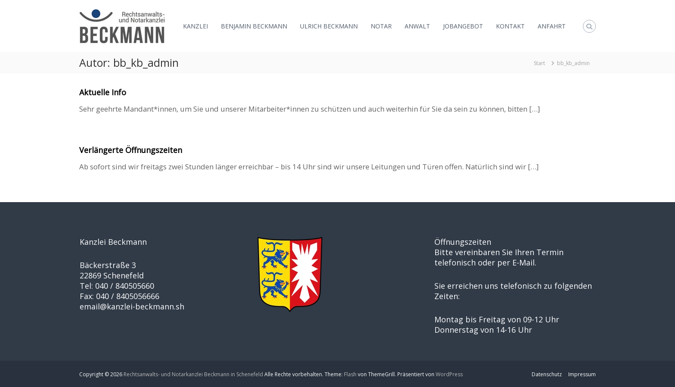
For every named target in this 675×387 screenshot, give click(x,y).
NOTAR (381, 26)
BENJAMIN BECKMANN (254, 26)
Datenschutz (547, 374)
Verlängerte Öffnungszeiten (130, 150)
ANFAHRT (552, 26)
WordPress (449, 374)
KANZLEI (195, 26)
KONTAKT (510, 26)
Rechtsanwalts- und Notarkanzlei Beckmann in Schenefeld (193, 374)
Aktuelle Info (102, 92)
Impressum (582, 374)
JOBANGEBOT (463, 26)
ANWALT (417, 26)
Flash (350, 374)
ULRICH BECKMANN (329, 26)
